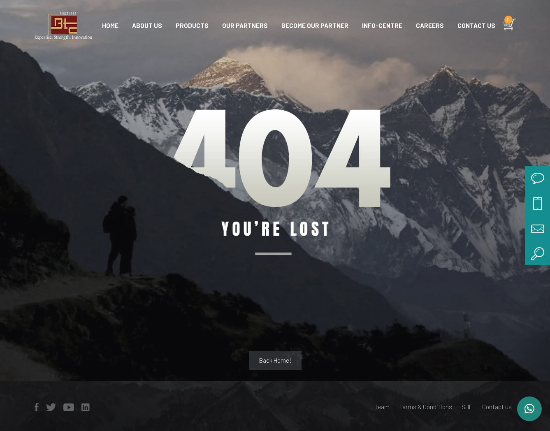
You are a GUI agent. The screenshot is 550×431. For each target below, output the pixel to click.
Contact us (476, 25)
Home (110, 25)
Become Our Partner (314, 25)
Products (192, 25)
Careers (430, 25)
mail (537, 228)
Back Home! (275, 360)
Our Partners (245, 25)
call (537, 203)
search (537, 252)
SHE (467, 406)
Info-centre (382, 25)
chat (537, 178)
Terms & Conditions (425, 406)
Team (382, 406)
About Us (147, 25)
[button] (529, 408)
